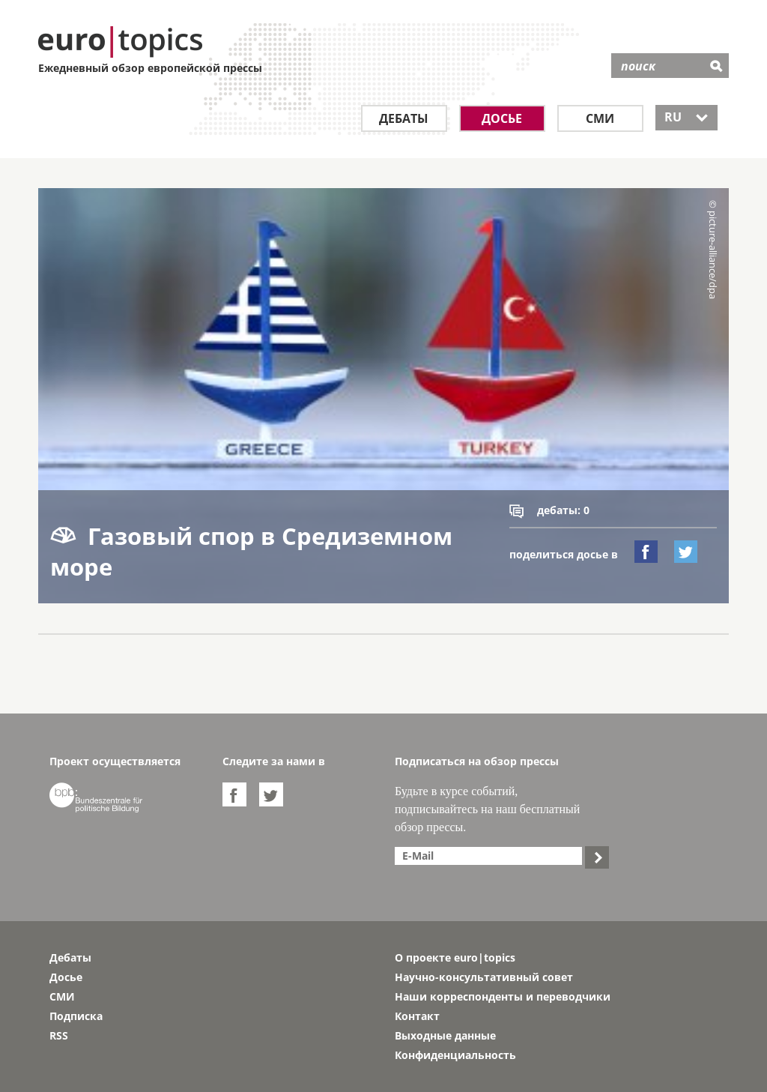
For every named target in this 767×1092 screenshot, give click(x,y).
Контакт (417, 1016)
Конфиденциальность (455, 1055)
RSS (58, 1035)
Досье (502, 118)
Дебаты (403, 118)
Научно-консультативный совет (484, 977)
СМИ (600, 118)
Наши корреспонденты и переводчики (502, 996)
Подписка (76, 1016)
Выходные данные (445, 1035)
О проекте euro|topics (455, 957)
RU (686, 117)
